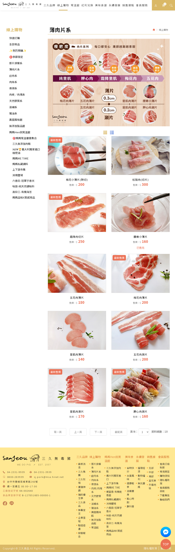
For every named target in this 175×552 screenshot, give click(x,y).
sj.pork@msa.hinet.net (49, 477)
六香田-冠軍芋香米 (23, 180)
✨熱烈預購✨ (17, 50)
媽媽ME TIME (20, 158)
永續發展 (140, 459)
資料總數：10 (159, 431)
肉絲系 (13, 82)
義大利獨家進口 (113, 477)
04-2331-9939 (16, 472)
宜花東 (152, 480)
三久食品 (22, 5)
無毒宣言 (81, 511)
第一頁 (58, 432)
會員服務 (163, 457)
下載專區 (165, 495)
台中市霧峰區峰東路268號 (22, 481)
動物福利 (141, 477)
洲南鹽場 (17, 175)
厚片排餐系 (15, 63)
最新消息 (81, 465)
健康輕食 (130, 485)
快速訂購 (14, 38)
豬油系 (13, 113)
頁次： (134, 431)
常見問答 (165, 471)
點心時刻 (130, 500)
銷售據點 (151, 459)
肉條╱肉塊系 (17, 94)
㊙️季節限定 (16, 57)
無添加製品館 (17, 126)
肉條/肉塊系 (96, 490)
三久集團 (81, 473)
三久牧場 (81, 481)
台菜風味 (130, 477)
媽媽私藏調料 (20, 164)
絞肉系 (13, 75)
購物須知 (165, 476)
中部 (151, 472)
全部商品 (14, 44)
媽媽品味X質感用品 (23, 197)
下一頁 (98, 432)
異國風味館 (15, 119)
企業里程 (81, 519)
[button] (171, 5)
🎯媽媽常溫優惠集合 (24, 138)
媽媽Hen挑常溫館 (19, 132)
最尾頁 (119, 432)
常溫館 (95, 527)
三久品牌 (82, 457)
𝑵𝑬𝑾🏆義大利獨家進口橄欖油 (26, 151)
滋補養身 (130, 492)
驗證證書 (81, 527)
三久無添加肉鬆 (21, 144)
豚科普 (130, 506)
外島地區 (152, 486)
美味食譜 (129, 459)
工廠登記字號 (11, 490)
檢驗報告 (81, 534)
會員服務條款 (165, 489)
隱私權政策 (165, 481)
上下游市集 (19, 169)
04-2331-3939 (43, 472)
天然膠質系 (15, 101)
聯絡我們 (165, 499)
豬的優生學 (81, 496)
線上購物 (95, 457)
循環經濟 (141, 469)
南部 (151, 476)
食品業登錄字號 (12, 495)
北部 (151, 468)
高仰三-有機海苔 (22, 192)
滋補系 (13, 107)
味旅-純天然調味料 (23, 186)
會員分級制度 (165, 465)
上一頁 (78, 432)
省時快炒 (130, 469)
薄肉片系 (14, 69)
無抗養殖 (141, 485)
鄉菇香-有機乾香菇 (114, 493)
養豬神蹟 (81, 488)
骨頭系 (13, 88)
